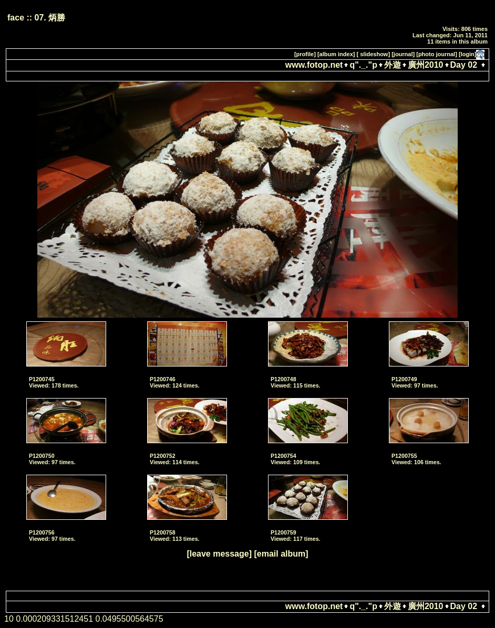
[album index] (336, 54)
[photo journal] (436, 54)
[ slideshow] (373, 54)
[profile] (305, 54)
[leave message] (219, 553)
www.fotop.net (314, 64)
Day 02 (464, 64)
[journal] (403, 54)
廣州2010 (426, 64)
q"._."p (363, 64)
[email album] (281, 553)
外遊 (392, 64)
